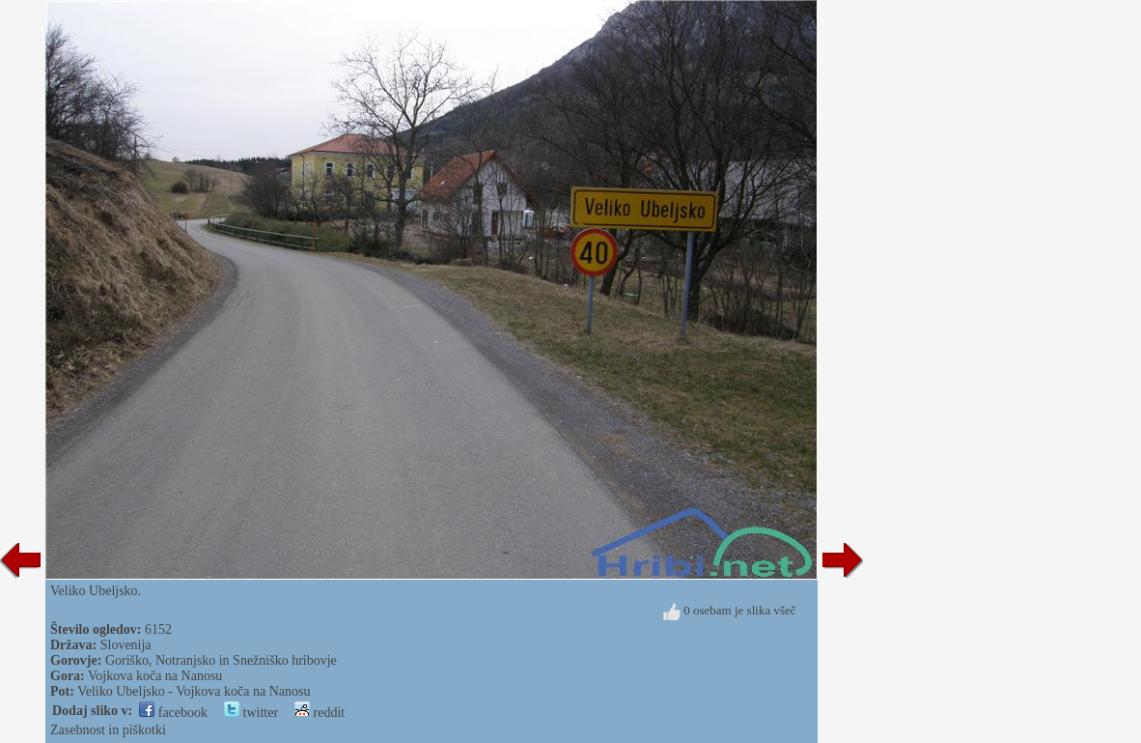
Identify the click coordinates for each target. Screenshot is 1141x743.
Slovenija (126, 645)
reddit (319, 712)
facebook (173, 712)
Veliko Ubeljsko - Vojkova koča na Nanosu (193, 691)
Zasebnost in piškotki (108, 730)
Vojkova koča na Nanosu (155, 676)
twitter (251, 712)
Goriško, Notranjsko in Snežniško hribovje (221, 660)
